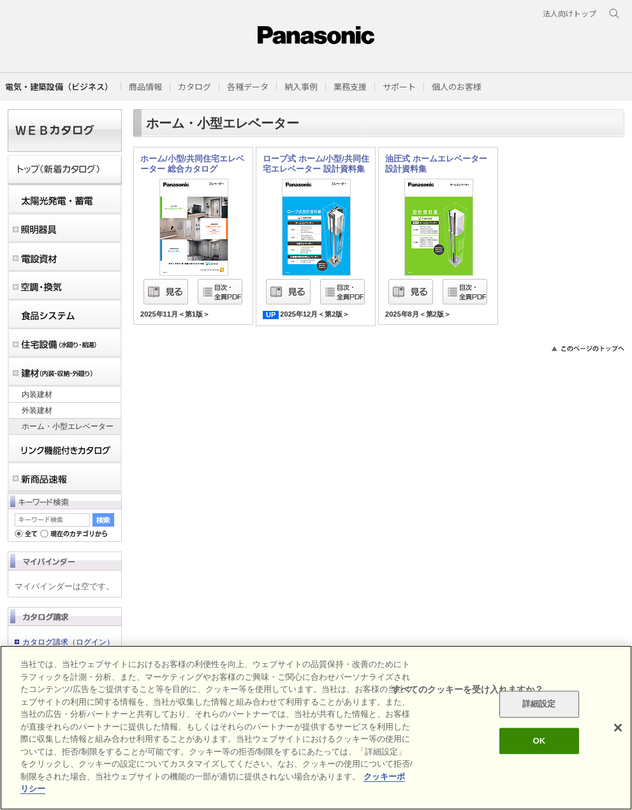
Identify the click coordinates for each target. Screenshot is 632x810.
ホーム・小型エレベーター (68, 426)
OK (539, 741)
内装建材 (37, 394)
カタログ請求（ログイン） (68, 642)
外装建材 (37, 410)
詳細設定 (539, 704)
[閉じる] (618, 728)
